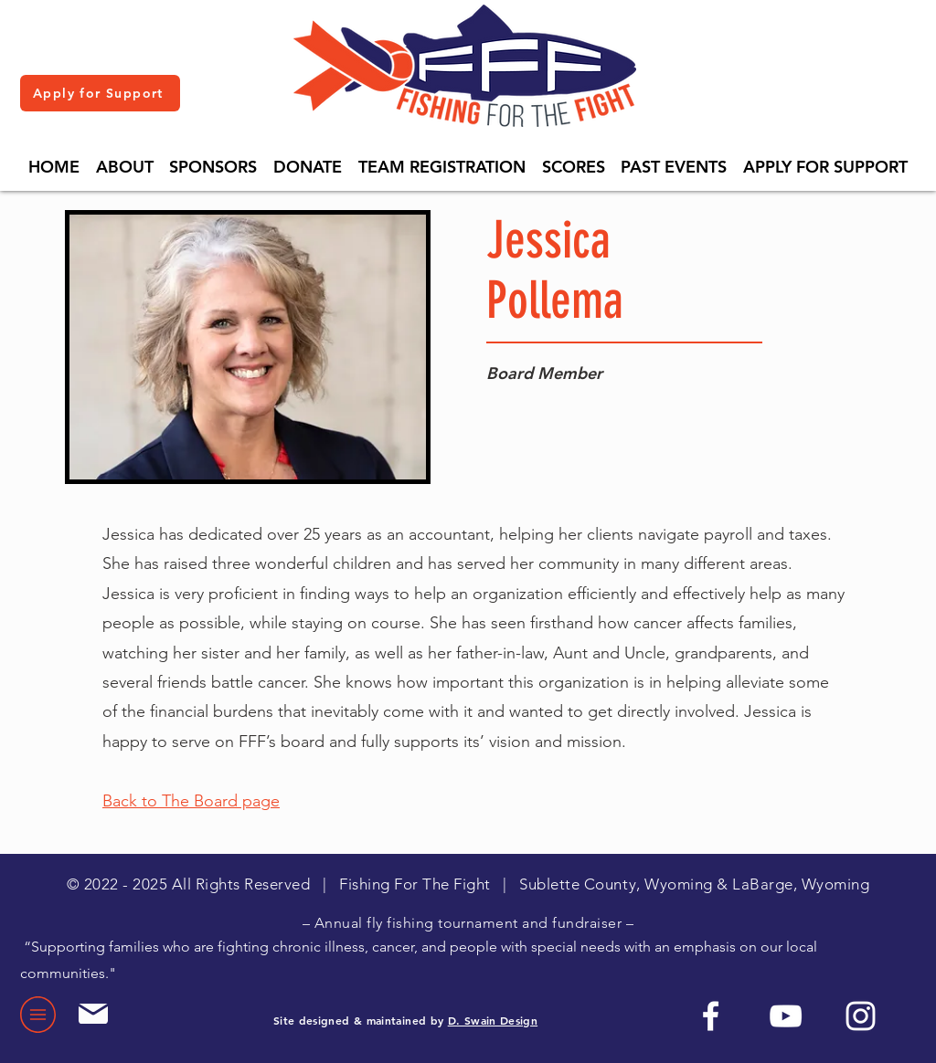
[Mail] (93, 1014)
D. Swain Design (492, 1020)
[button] (125, 167)
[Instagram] (860, 1016)
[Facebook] (710, 1016)
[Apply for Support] (100, 93)
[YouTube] (785, 1016)
